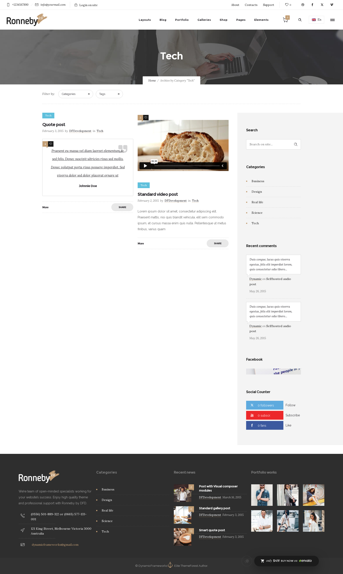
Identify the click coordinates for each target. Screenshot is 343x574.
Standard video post (158, 194)
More (45, 207)
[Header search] (299, 19)
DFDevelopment (80, 131)
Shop (223, 19)
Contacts (251, 5)
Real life (257, 202)
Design (257, 192)
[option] (262, 495)
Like (288, 425)
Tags (102, 94)
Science (257, 213)
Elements (261, 19)
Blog (163, 19)
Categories (68, 94)
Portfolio (182, 19)
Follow (290, 405)
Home (152, 80)
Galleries (204, 19)
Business (258, 181)
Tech (255, 223)
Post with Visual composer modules (218, 488)
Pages (240, 19)
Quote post (53, 124)
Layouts (145, 19)
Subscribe (293, 415)
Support (268, 5)
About (235, 5)
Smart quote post (212, 530)
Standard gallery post (214, 508)
